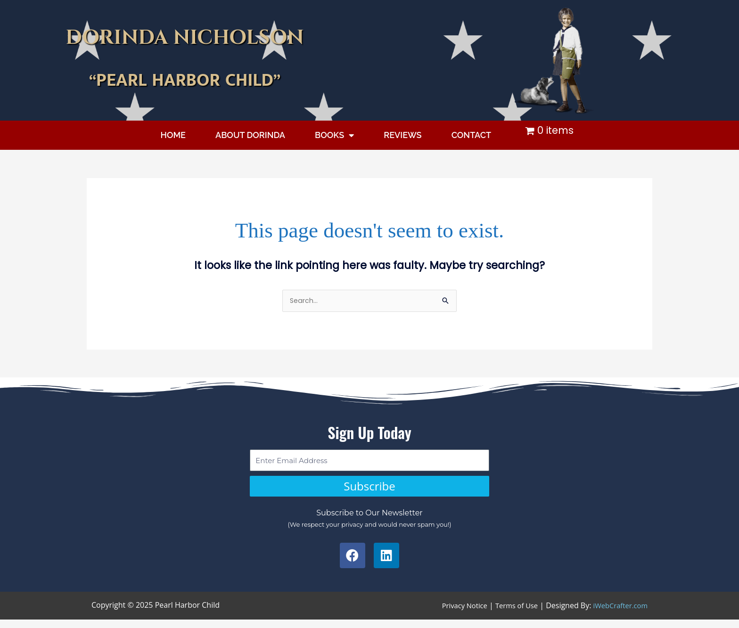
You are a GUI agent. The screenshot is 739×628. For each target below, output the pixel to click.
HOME (173, 135)
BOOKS (334, 135)
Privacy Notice (453, 609)
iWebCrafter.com (618, 609)
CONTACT (471, 135)
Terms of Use (509, 609)
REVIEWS (402, 135)
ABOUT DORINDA (250, 135)
